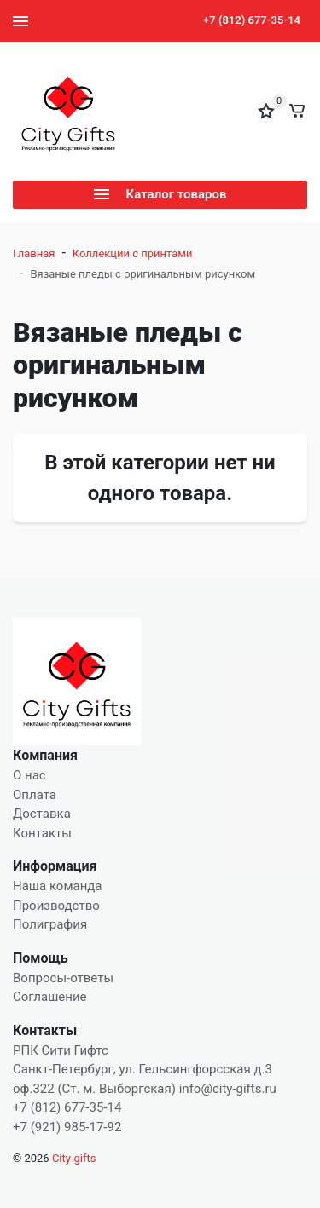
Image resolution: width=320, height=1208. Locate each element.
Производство (56, 905)
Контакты (42, 833)
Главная (34, 253)
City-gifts (74, 1158)
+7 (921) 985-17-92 (67, 1127)
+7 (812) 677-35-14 (251, 20)
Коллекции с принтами (133, 253)
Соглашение (50, 996)
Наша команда (57, 886)
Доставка (42, 813)
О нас (29, 775)
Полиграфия (50, 924)
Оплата (34, 794)
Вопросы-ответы (63, 978)
